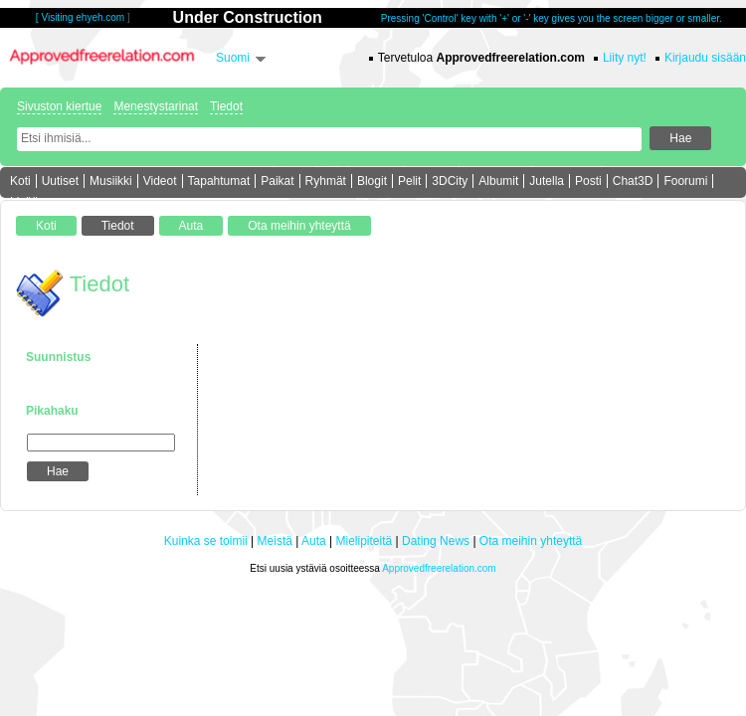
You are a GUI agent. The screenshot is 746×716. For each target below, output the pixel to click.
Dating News (435, 541)
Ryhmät (325, 181)
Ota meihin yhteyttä (530, 541)
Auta (313, 541)
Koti (20, 181)
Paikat (277, 181)
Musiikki (111, 181)
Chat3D (633, 181)
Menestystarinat (155, 106)
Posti (588, 181)
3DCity (449, 181)
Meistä (275, 541)
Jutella (546, 181)
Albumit (498, 181)
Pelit (409, 181)
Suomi (233, 58)
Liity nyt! (625, 58)
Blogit (372, 181)
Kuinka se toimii (206, 541)
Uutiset (60, 181)
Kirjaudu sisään (705, 58)
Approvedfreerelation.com (439, 568)
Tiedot (226, 106)
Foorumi (685, 181)
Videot (160, 181)
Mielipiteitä (364, 541)
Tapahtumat (219, 181)
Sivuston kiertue (59, 106)
